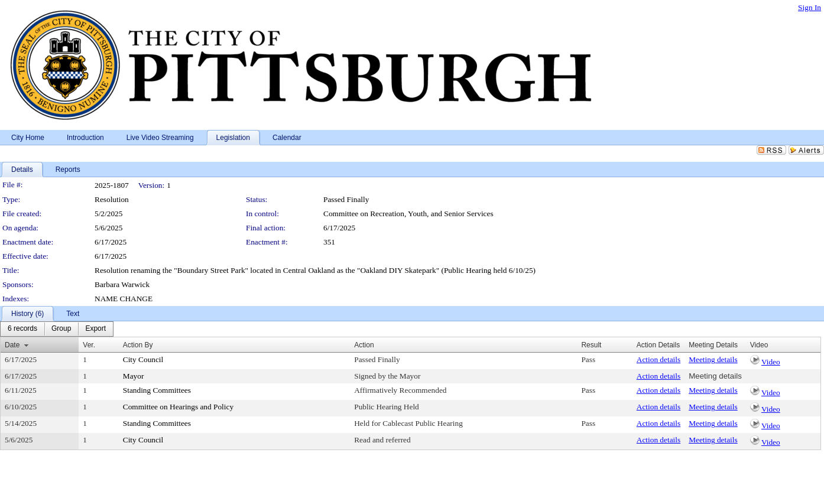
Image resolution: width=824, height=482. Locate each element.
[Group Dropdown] (61, 329)
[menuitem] (22, 329)
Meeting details (713, 359)
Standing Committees (157, 390)
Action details (658, 359)
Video (770, 361)
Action (364, 345)
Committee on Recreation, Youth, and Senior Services (408, 213)
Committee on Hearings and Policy (178, 406)
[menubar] (56, 329)
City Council (143, 359)
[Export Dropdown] (95, 329)
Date (12, 345)
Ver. (89, 345)
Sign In (809, 7)
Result (591, 345)
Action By (138, 345)
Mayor (133, 376)
